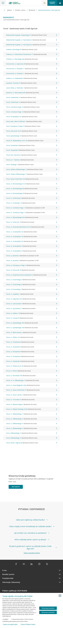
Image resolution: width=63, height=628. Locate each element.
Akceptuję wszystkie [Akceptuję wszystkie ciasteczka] (48, 608)
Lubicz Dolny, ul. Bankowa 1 (31, 88)
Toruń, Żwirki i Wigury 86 (31, 443)
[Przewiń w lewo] (4, 10)
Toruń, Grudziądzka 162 (31, 117)
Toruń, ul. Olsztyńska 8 (31, 342)
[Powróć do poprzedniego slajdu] (52, 495)
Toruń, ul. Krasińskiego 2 (31, 280)
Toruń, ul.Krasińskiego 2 (31, 289)
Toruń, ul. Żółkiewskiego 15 (31, 414)
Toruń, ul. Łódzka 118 (31, 313)
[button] (60, 595)
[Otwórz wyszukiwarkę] (44, 3)
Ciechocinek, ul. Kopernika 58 (31, 64)
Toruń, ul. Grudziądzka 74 (31, 246)
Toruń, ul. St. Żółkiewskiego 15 (31, 380)
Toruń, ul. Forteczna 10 (31, 222)
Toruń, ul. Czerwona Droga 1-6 (31, 208)
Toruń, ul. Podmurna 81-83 (31, 366)
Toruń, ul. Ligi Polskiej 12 (31, 308)
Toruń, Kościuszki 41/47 (31, 131)
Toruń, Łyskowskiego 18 (31, 136)
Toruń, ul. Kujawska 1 (31, 294)
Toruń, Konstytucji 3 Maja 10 (31, 126)
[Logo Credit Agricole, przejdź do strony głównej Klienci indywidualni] (14, 3)
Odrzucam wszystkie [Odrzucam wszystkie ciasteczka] (48, 612)
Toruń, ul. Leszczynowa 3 (31, 304)
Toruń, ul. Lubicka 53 (31, 318)
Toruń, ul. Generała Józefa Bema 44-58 (31, 227)
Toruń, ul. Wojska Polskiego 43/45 (31, 409)
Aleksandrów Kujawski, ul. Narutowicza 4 (31, 40)
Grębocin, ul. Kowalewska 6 (31, 78)
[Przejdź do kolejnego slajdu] (58, 495)
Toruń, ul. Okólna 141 (31, 337)
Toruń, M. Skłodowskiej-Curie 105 (31, 141)
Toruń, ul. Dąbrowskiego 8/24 (31, 217)
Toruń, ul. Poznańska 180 (31, 376)
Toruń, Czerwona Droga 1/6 (31, 107)
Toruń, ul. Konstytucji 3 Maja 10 (31, 265)
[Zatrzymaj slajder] (55, 495)
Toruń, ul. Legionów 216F (31, 299)
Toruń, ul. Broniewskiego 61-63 (31, 184)
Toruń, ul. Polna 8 (31, 371)
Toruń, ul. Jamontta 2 (31, 256)
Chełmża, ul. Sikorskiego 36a (31, 59)
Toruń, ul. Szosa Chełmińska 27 (31, 390)
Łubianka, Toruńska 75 (31, 83)
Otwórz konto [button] (52, 2)
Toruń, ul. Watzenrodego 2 (31, 404)
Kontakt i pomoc (20, 10)
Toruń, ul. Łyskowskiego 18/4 (31, 323)
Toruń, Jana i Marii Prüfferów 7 (31, 121)
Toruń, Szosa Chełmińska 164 (31, 179)
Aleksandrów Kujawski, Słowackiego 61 (31, 35)
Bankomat (32, 10)
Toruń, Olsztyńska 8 (31, 145)
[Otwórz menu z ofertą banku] (3, 3)
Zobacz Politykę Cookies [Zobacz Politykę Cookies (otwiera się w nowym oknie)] (28, 624)
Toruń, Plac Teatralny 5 (31, 155)
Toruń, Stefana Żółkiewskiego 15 (31, 169)
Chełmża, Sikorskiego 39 (31, 49)
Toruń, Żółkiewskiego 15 (31, 433)
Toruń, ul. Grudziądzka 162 (31, 232)
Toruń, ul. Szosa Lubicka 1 (31, 395)
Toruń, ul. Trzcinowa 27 (31, 400)
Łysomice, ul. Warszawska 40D (31, 93)
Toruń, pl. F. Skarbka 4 (31, 160)
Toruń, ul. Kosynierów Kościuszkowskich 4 (31, 275)
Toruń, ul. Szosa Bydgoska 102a (31, 385)
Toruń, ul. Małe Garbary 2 (31, 332)
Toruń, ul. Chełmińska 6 (31, 198)
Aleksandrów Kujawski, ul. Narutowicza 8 (31, 45)
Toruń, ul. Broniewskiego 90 (31, 189)
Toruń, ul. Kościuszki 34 (31, 270)
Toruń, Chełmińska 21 (31, 97)
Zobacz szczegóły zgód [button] (10, 624)
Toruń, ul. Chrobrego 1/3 (31, 203)
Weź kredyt (16, 487)
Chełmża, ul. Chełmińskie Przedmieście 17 (31, 54)
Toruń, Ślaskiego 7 (31, 165)
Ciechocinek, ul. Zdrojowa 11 (31, 69)
